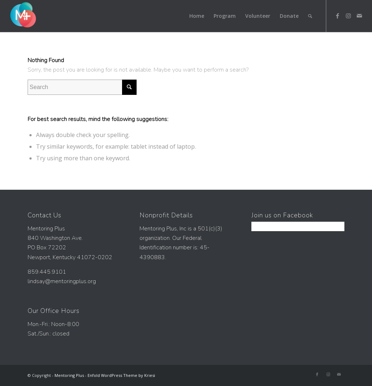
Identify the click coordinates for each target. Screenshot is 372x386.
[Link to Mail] (359, 15)
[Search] (310, 16)
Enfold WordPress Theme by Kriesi (121, 375)
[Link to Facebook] (337, 15)
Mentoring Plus (69, 375)
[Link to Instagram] (348, 15)
